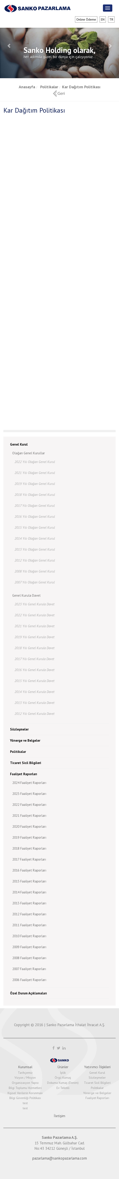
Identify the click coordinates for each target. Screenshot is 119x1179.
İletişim (59, 1116)
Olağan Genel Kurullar (28, 453)
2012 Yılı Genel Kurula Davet (34, 714)
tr (111, 19)
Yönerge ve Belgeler (25, 740)
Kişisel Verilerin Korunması (25, 1093)
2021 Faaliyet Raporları (29, 815)
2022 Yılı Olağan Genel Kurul (35, 462)
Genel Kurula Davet (26, 595)
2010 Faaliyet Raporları (29, 936)
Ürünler (62, 1067)
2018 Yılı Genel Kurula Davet (34, 648)
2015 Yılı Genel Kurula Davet (34, 681)
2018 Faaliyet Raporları (29, 848)
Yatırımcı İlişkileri (97, 1067)
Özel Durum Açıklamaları (28, 993)
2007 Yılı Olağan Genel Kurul (35, 582)
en (102, 19)
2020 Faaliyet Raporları (29, 826)
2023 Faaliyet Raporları (29, 794)
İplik (63, 1073)
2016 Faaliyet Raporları (29, 870)
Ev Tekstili (62, 1088)
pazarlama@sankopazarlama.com (59, 1158)
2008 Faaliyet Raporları (29, 958)
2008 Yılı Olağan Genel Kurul (35, 571)
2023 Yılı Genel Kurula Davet (34, 604)
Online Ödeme (86, 19)
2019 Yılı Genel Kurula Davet (34, 637)
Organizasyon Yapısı (25, 1083)
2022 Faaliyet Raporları (29, 804)
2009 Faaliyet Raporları (29, 947)
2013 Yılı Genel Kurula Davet (34, 703)
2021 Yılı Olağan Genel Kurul (35, 473)
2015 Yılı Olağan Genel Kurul (35, 527)
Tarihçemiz (25, 1073)
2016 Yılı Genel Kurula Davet (34, 670)
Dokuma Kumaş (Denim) (63, 1083)
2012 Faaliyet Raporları (29, 914)
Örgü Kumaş (63, 1078)
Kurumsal (25, 1067)
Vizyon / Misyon (25, 1078)
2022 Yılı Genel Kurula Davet (34, 615)
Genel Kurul (19, 444)
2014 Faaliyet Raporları (29, 892)
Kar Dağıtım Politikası (81, 86)
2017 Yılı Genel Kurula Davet (34, 659)
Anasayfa (27, 86)
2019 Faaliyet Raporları (29, 837)
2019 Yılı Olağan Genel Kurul (35, 484)
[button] (9, 45)
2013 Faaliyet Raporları (29, 903)
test (25, 1103)
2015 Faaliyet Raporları (29, 881)
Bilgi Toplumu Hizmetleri (25, 1088)
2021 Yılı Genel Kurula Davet (34, 626)
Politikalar (48, 86)
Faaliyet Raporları (23, 774)
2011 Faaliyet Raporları (29, 925)
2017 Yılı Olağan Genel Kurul (35, 505)
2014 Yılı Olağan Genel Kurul (35, 538)
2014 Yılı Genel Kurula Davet (34, 692)
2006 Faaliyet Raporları (29, 980)
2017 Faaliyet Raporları (29, 859)
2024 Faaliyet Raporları (29, 783)
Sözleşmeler (19, 729)
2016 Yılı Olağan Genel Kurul (35, 516)
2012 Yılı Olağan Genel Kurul (35, 560)
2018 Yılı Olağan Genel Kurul (35, 495)
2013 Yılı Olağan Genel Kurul (35, 549)
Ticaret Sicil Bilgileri (25, 763)
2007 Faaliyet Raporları (29, 969)
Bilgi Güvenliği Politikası (25, 1098)
